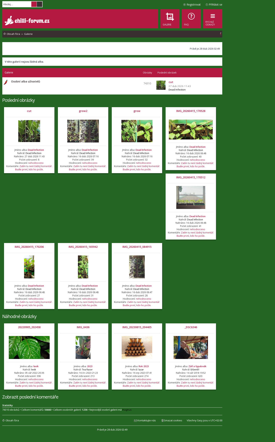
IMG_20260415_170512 (190, 177)
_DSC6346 (191, 327)
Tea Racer (87, 369)
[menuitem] (191, 18)
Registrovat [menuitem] (194, 4)
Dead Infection (177, 89)
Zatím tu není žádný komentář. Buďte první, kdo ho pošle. (33, 168)
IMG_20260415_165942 (83, 247)
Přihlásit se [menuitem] (215, 4)
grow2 (83, 111)
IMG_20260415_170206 (29, 247)
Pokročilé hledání (39, 4)
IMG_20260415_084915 (136, 247)
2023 (89, 366)
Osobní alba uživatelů (25, 81)
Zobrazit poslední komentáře (30, 397)
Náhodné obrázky (19, 316)
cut (29, 111)
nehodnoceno (36, 163)
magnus (127, 409)
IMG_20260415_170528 (190, 111)
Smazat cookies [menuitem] (173, 420)
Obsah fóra (12, 420)
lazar (141, 369)
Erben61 (195, 369)
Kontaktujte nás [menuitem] (147, 420)
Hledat (34, 4)
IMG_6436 (83, 327)
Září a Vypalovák (197, 366)
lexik (36, 366)
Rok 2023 (144, 366)
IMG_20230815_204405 (136, 327)
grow (136, 111)
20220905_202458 (29, 327)
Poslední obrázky (18, 100)
